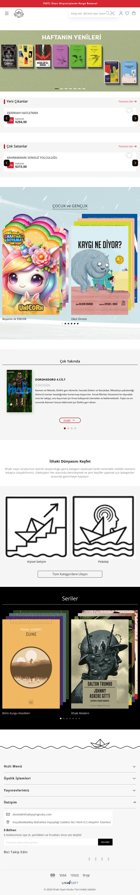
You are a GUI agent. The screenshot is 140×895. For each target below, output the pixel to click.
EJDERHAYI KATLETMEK (22, 113)
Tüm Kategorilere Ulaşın (70, 574)
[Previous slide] (7, 118)
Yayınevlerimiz (70, 790)
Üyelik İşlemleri (70, 778)
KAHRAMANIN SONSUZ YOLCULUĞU (32, 157)
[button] (57, 88)
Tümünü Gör (128, 101)
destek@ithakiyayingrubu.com (32, 814)
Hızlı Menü (70, 766)
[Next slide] (135, 118)
